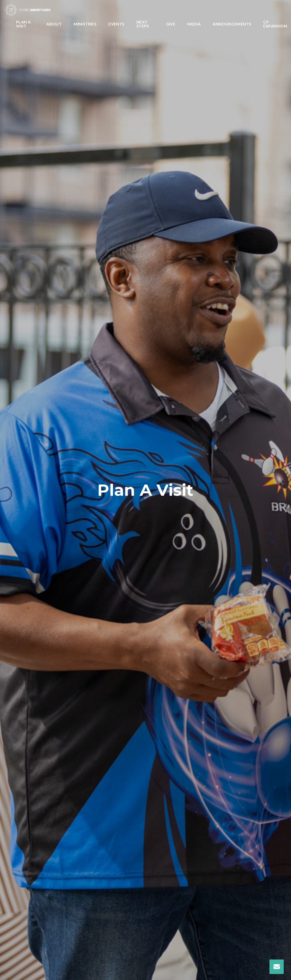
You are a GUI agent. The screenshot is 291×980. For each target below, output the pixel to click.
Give (171, 24)
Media (194, 24)
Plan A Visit (23, 24)
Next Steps (142, 24)
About (54, 24)
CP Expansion (275, 24)
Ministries (85, 24)
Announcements (232, 24)
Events (116, 24)
